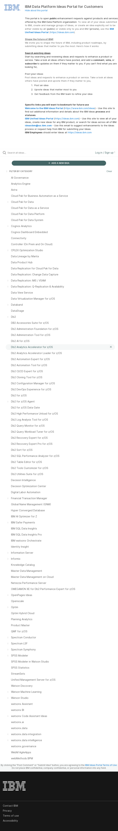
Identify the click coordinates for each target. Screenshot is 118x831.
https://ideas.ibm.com (62, 32)
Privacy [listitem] (7, 810)
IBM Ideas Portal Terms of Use (101, 765)
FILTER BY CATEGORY (19, 171)
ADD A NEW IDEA (58, 163)
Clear (109, 171)
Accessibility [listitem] (10, 820)
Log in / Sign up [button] (105, 152)
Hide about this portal (36, 10)
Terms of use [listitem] (11, 815)
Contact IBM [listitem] (10, 805)
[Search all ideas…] (27, 153)
